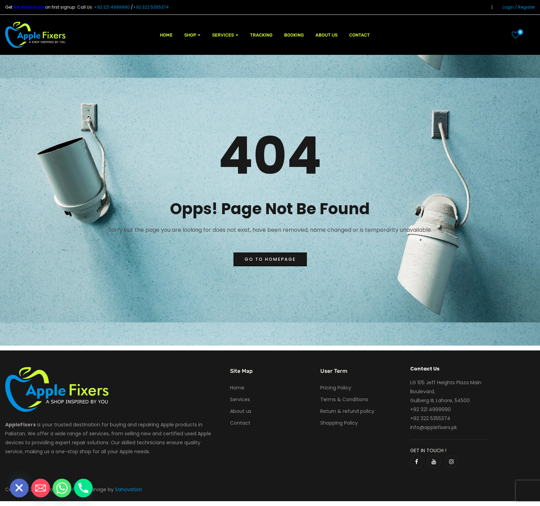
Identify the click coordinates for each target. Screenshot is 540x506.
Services (225, 35)
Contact (359, 35)
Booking (294, 35)
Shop (192, 35)
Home (166, 35)
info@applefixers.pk (433, 427)
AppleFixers (73, 489)
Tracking (261, 35)
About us (326, 35)
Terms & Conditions (344, 399)
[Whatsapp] (62, 488)
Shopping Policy (339, 422)
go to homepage (270, 259)
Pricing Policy (335, 387)
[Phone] (83, 488)
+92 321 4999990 (112, 7)
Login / (509, 7)
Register (526, 7)
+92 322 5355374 (151, 7)
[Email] (40, 488)
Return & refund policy (347, 411)
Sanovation (128, 489)
